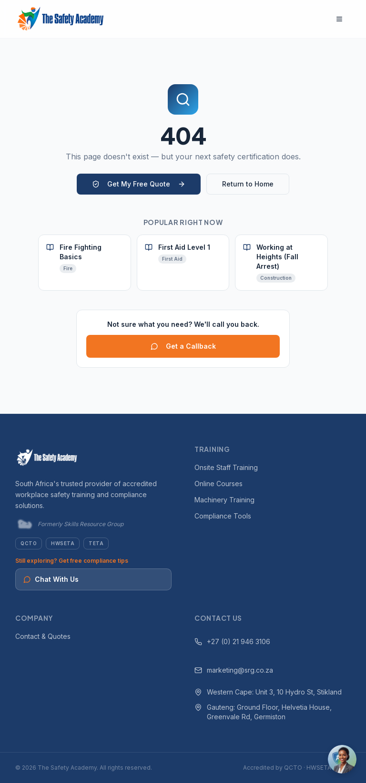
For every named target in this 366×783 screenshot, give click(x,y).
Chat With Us (51, 579)
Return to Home (248, 184)
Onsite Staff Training (226, 467)
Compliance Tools (222, 516)
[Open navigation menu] (339, 19)
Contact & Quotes (43, 636)
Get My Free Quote (138, 184)
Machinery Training (224, 500)
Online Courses (218, 484)
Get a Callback (183, 346)
